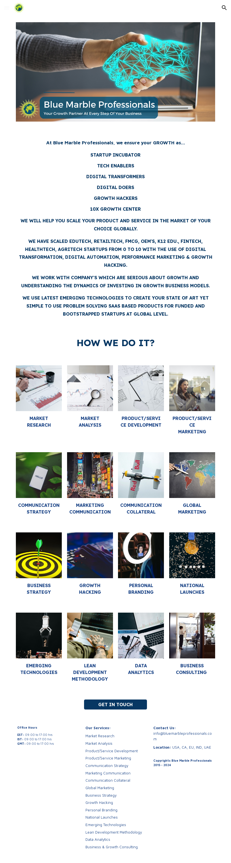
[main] (115, 227)
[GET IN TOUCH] (115, 704)
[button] (6, 7)
